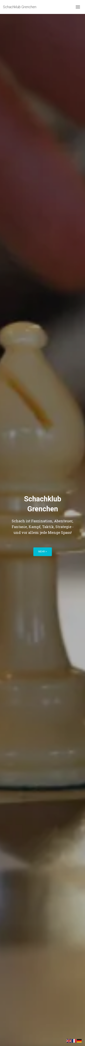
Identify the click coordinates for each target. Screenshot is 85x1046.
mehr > (42, 551)
